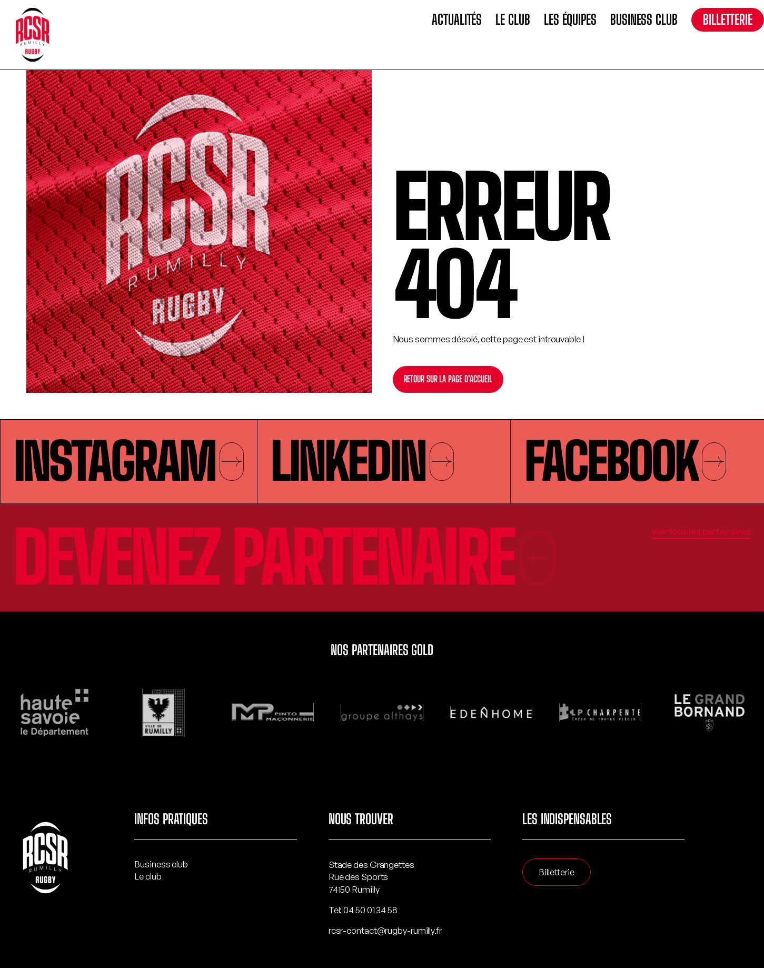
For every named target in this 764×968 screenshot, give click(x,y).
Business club (644, 20)
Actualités (457, 20)
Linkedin (362, 461)
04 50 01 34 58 (370, 909)
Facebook (625, 461)
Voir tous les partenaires (701, 531)
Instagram (129, 461)
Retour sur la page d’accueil (448, 378)
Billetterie (727, 19)
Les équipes (570, 20)
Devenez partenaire (284, 558)
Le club (512, 20)
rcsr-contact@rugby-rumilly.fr (385, 930)
